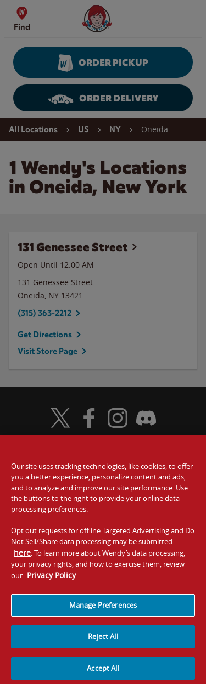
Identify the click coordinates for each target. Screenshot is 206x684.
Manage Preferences (103, 611)
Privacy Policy (51, 581)
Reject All (103, 643)
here (22, 558)
